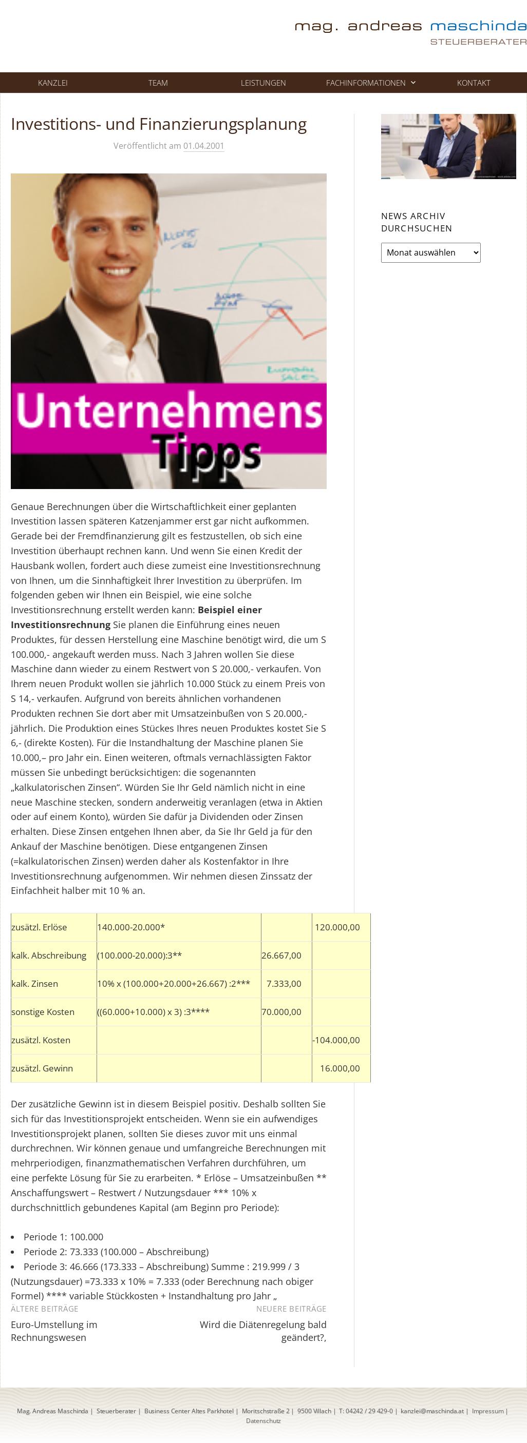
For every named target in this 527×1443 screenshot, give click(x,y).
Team (158, 82)
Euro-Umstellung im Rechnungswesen (54, 1330)
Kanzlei (53, 82)
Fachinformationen (366, 82)
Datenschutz (263, 1420)
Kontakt (474, 82)
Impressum (488, 1411)
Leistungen (263, 82)
